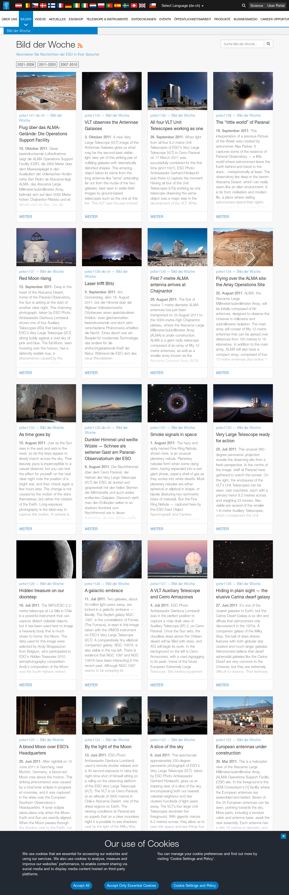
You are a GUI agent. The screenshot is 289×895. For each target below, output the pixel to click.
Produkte (222, 19)
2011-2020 (47, 64)
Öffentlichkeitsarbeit (192, 19)
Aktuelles (57, 19)
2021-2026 (25, 64)
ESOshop (76, 19)
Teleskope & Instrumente (107, 19)
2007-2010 (69, 64)
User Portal (276, 5)
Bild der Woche (15, 30)
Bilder (26, 22)
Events (165, 19)
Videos (40, 19)
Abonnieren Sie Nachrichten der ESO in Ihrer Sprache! (57, 54)
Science (256, 5)
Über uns (9, 19)
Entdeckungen (144, 19)
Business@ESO (245, 19)
